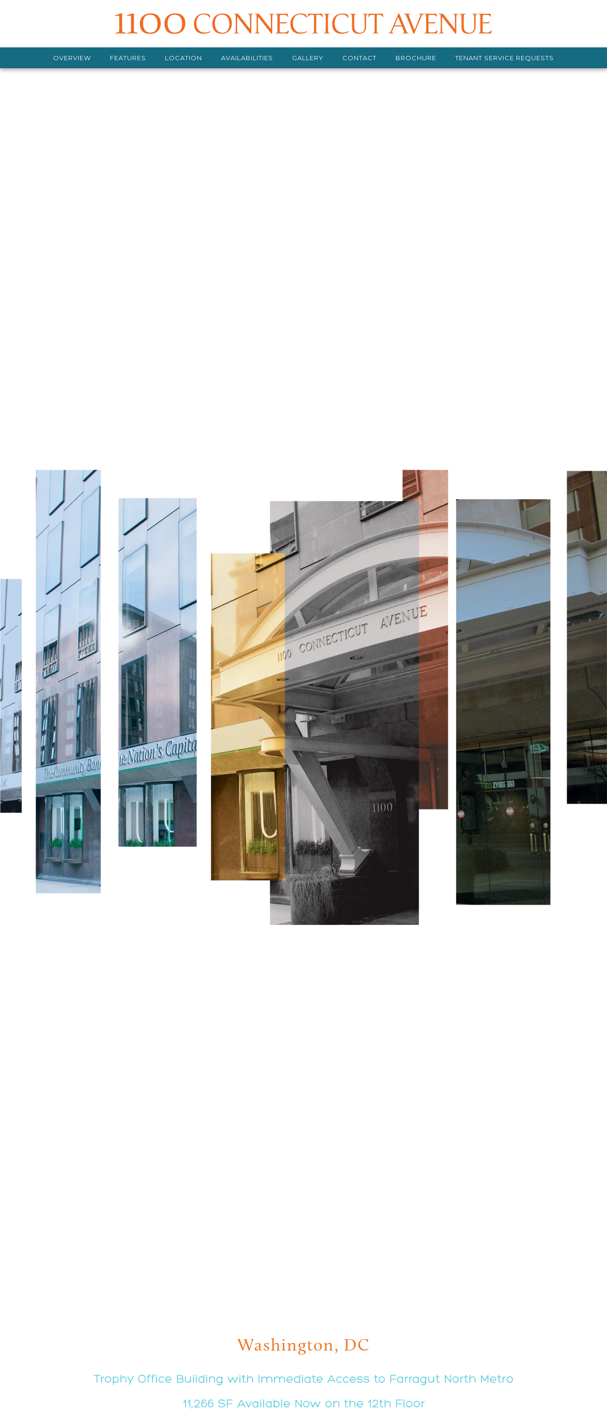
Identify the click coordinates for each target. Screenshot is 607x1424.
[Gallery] (307, 57)
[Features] (128, 57)
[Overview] (72, 57)
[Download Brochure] (416, 57)
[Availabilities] (247, 57)
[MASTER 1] (303, 24)
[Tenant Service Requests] (505, 57)
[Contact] (359, 57)
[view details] (303, 733)
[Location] (183, 57)
